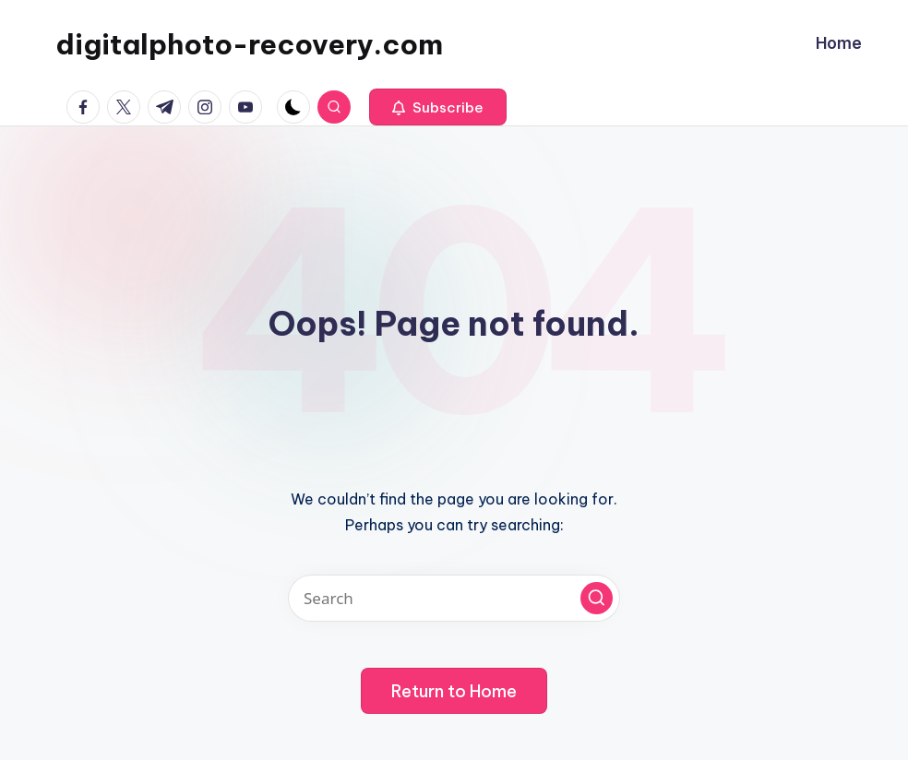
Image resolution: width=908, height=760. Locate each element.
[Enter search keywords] (454, 598)
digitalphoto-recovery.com (249, 44)
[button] (438, 107)
